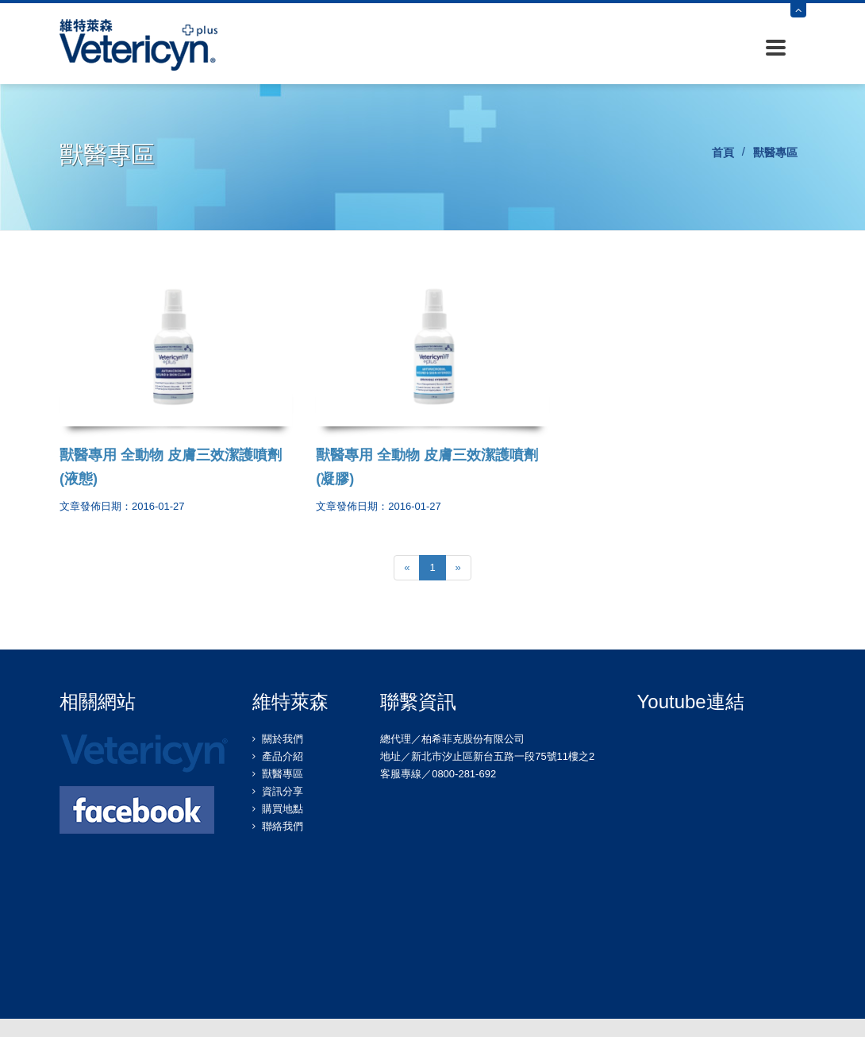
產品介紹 (282, 756)
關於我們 (282, 739)
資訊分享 (282, 791)
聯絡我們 (282, 826)
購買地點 (282, 809)
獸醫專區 (282, 774)
